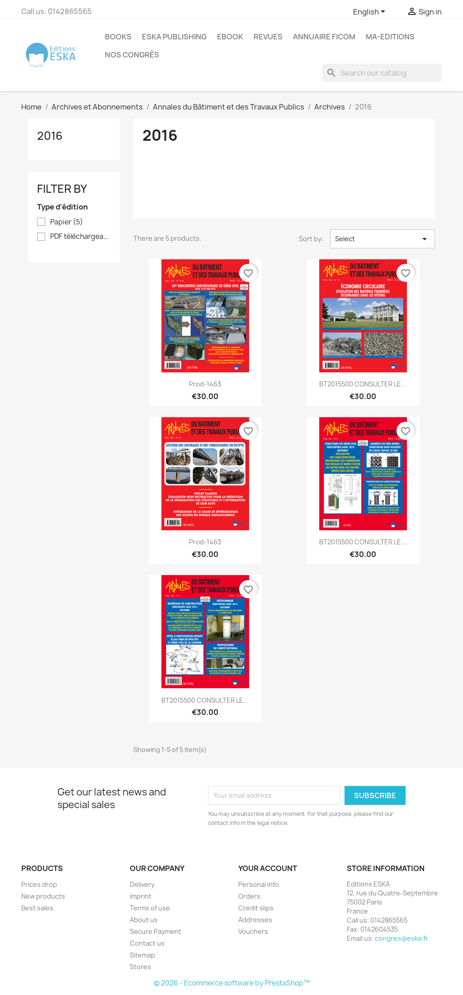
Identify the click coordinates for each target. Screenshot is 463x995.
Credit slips (256, 908)
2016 (50, 135)
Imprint (140, 896)
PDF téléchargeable (80, 236)
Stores (140, 966)
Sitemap (142, 955)
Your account (267, 868)
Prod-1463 (205, 384)
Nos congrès (132, 55)
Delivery (142, 884)
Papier (66, 222)
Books (118, 37)
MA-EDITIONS (390, 37)
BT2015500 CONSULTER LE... (362, 384)
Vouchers (253, 931)
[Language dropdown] (370, 12)
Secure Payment (155, 931)
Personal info (258, 884)
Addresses (255, 919)
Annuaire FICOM (324, 37)
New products (43, 896)
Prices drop (39, 884)
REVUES (268, 37)
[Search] (382, 73)
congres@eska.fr (401, 938)
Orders (249, 896)
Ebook (230, 37)
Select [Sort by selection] (382, 238)
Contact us (147, 943)
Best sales (37, 908)
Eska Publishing (174, 37)
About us (144, 919)
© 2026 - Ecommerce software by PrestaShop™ (232, 983)
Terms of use (150, 908)
